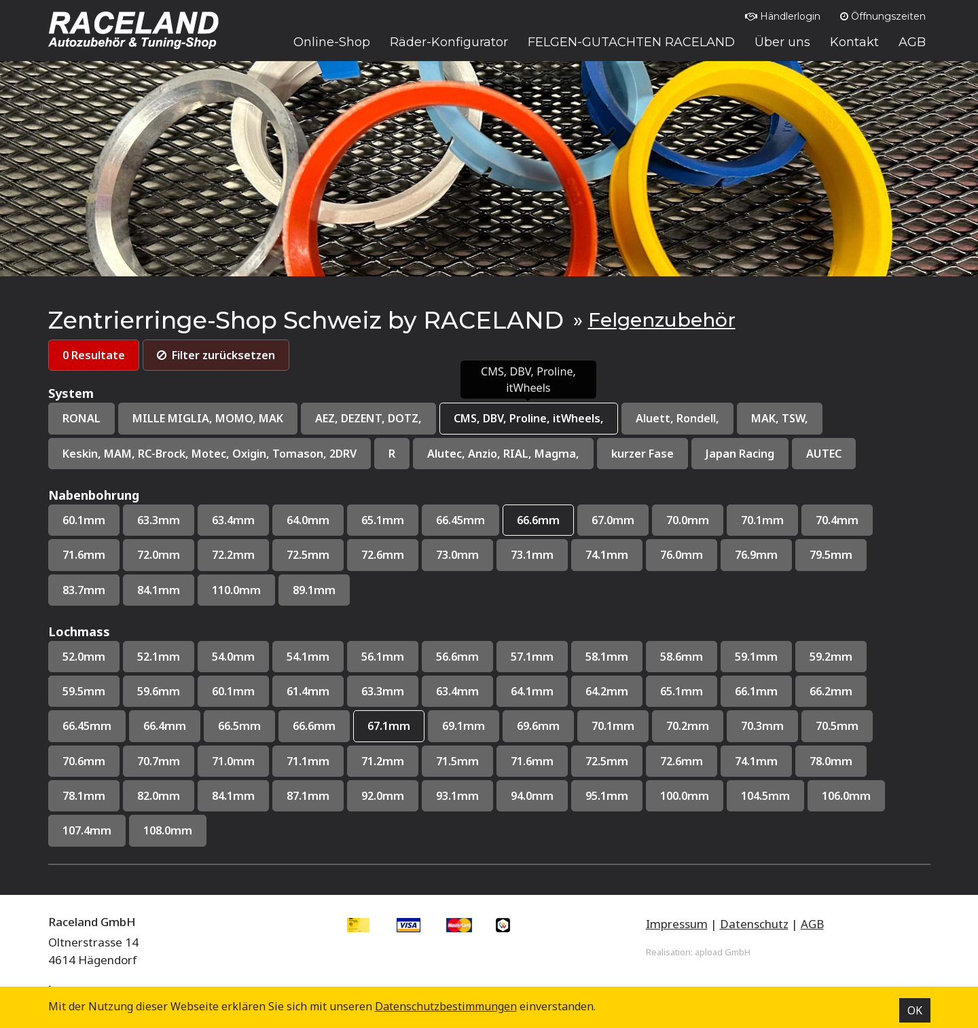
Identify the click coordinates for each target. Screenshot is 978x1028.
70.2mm (705, 731)
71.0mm (238, 767)
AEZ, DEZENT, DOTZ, (378, 419)
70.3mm (782, 731)
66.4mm (168, 731)
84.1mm (161, 593)
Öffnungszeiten (883, 16)
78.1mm (84, 802)
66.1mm (775, 695)
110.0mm (242, 593)
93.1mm (468, 802)
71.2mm (391, 767)
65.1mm (391, 522)
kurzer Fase (662, 454)
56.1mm (391, 660)
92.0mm (391, 802)
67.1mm (398, 731)
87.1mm (315, 802)
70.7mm (161, 767)
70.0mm (705, 522)
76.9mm (775, 558)
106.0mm (869, 802)
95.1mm (622, 802)
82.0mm (161, 802)
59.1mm (775, 660)
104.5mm (786, 802)
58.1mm (622, 660)
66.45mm (472, 522)
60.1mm (84, 522)
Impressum (677, 931)
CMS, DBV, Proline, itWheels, (546, 419)
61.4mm (315, 695)
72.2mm (238, 558)
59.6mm (161, 695)
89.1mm (322, 593)
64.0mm (315, 522)
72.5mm (315, 558)
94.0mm (545, 802)
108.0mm (172, 837)
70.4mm (859, 522)
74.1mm (622, 558)
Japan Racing (762, 454)
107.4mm (88, 837)
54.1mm (315, 660)
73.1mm (545, 558)
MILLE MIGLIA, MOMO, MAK (211, 419)
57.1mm (545, 660)
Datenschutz (754, 931)
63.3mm (161, 522)
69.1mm (475, 731)
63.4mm (238, 522)
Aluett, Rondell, (700, 419)
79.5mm (852, 558)
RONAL (81, 419)
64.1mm (545, 695)
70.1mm (782, 522)
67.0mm (628, 522)
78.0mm (852, 767)
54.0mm (238, 660)
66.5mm (245, 731)
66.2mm (852, 695)
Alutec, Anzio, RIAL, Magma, (519, 454)
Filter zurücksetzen (221, 355)
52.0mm (84, 660)
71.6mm (84, 558)
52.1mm (161, 660)
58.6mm (698, 660)
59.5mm (84, 695)
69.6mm (552, 731)
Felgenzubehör (662, 319)
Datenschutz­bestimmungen (446, 1006)
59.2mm (852, 660)
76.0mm (698, 558)
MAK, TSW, (806, 419)
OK (914, 1010)
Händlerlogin (782, 16)
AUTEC (848, 454)
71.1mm (315, 767)
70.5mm (859, 731)
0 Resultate (94, 355)
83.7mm (84, 593)
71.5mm (468, 767)
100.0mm (702, 802)
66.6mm (552, 522)
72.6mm (391, 558)
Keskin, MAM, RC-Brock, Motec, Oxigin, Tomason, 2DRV (216, 454)
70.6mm (84, 767)
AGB (812, 931)
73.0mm (468, 558)
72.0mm (161, 558)
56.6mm (468, 660)
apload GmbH (722, 959)
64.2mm (622, 695)
